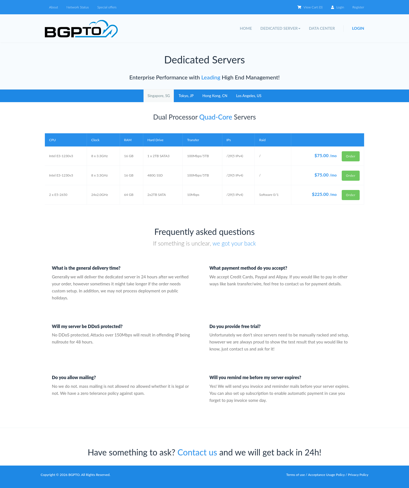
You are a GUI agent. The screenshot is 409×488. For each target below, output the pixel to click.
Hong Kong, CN (214, 95)
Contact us (197, 452)
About (53, 7)
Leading (210, 77)
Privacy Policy (358, 475)
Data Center (322, 28)
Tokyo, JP (186, 95)
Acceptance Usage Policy (327, 475)
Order (350, 156)
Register (358, 7)
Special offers (107, 7)
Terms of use (295, 475)
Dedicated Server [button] (280, 28)
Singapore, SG (158, 95)
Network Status (77, 7)
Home (246, 28)
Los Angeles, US (248, 95)
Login (337, 7)
